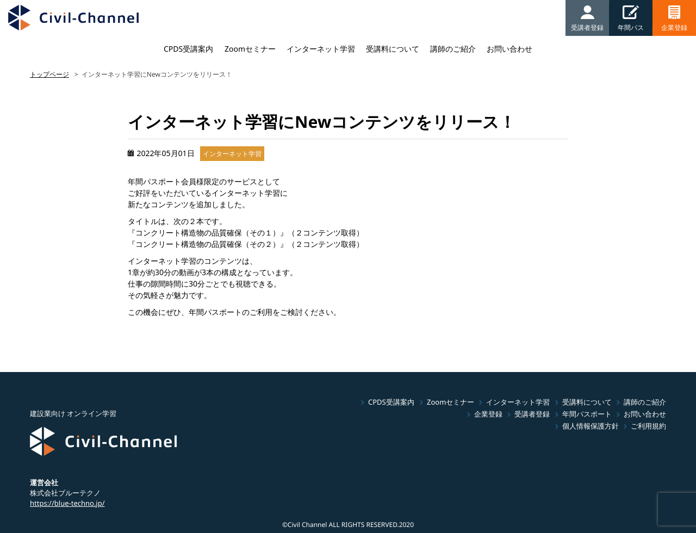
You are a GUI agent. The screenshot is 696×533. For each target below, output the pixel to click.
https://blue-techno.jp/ (67, 502)
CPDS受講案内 (188, 49)
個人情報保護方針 (590, 426)
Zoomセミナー (250, 49)
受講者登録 (532, 414)
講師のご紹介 (453, 49)
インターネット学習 (321, 49)
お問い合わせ (509, 49)
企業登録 (488, 414)
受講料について (392, 49)
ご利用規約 (648, 426)
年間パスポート (587, 414)
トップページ (49, 74)
